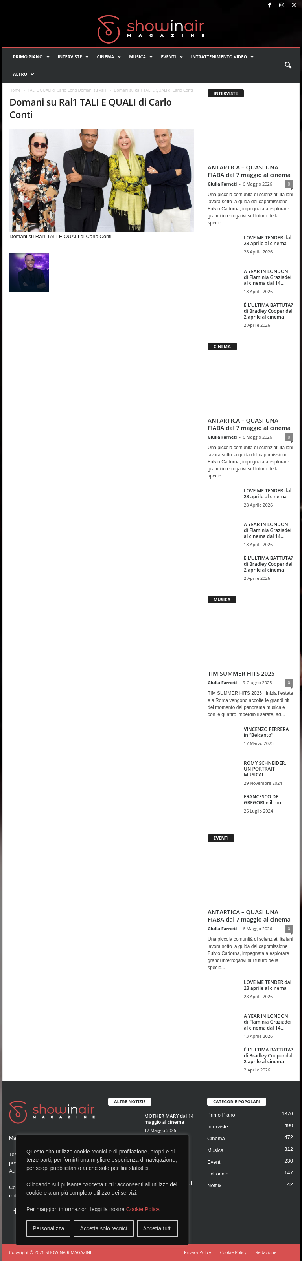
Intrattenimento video (222, 57)
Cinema (109, 57)
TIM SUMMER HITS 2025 (241, 673)
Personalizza (48, 1228)
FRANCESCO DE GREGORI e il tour (263, 799)
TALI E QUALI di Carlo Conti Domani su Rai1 (67, 90)
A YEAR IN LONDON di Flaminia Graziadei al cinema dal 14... (267, 277)
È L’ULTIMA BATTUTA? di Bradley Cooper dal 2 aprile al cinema (268, 311)
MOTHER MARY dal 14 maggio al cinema (168, 1119)
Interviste (73, 57)
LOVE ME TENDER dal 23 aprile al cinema (267, 240)
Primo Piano (31, 57)
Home (14, 90)
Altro (23, 74)
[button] (287, 65)
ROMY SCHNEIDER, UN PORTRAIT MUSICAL (265, 769)
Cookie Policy (142, 1209)
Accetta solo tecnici (103, 1228)
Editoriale (217, 1174)
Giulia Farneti (222, 184)
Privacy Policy (197, 1252)
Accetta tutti (157, 1228)
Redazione (266, 1252)
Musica (141, 57)
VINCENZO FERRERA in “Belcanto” (266, 732)
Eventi (172, 57)
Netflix (214, 1185)
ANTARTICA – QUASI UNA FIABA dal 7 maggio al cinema (249, 171)
